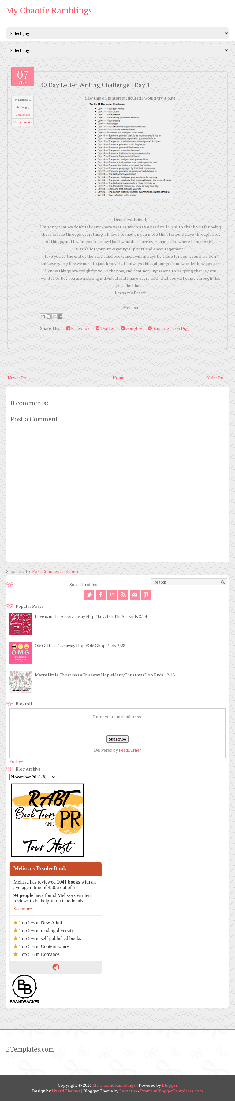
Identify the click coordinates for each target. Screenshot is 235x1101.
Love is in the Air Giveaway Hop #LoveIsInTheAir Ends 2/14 (91, 616)
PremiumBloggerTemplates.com (171, 1091)
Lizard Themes (66, 1091)
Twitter (105, 328)
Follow (16, 761)
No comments (22, 122)
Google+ (131, 328)
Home (118, 378)
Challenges (23, 115)
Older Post (216, 378)
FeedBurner (130, 750)
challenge (22, 107)
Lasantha (128, 1091)
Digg (182, 328)
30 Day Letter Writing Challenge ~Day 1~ (96, 85)
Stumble (158, 328)
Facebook (78, 328)
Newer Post (19, 378)
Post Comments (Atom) (55, 571)
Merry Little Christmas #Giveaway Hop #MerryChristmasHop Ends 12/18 (105, 675)
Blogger (169, 1085)
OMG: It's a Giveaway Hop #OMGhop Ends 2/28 (80, 645)
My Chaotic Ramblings (49, 10)
